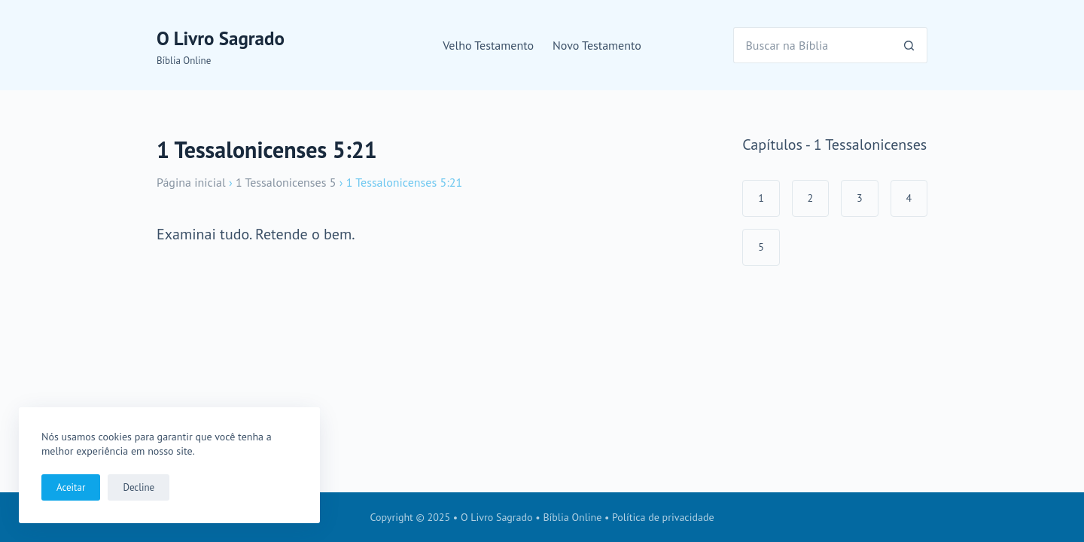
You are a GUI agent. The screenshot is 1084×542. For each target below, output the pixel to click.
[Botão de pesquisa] (909, 45)
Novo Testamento (597, 45)
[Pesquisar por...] (812, 45)
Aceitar (70, 487)
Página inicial (191, 182)
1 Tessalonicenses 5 (286, 182)
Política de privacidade (663, 517)
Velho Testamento (488, 45)
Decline (138, 487)
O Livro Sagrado (221, 38)
